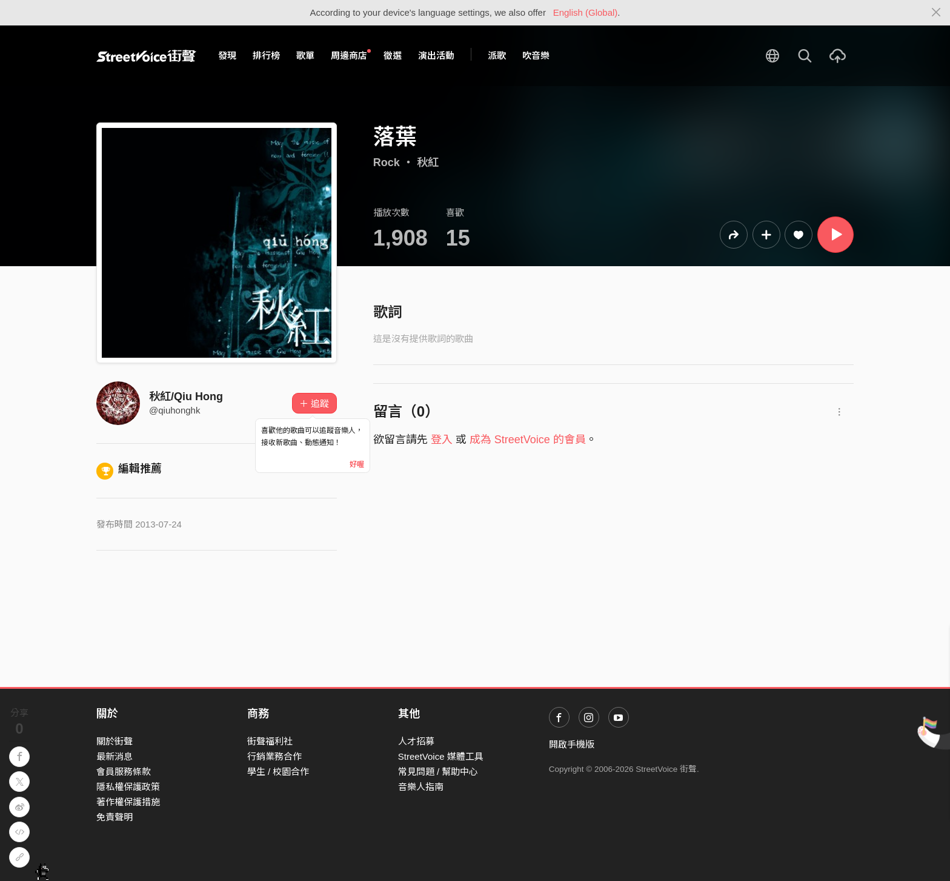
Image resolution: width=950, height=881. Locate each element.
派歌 (497, 55)
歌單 (305, 55)
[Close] (936, 12)
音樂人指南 (420, 787)
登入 (442, 440)
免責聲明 (114, 817)
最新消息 (114, 756)
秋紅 (428, 162)
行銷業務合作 (274, 756)
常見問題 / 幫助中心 (438, 771)
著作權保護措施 (128, 802)
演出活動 (436, 55)
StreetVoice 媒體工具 (440, 756)
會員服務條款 (123, 771)
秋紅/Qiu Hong (186, 396)
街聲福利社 (270, 741)
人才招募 (416, 741)
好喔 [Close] (357, 464)
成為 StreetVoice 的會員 (528, 440)
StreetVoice (146, 56)
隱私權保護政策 (128, 787)
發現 (227, 55)
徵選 (393, 55)
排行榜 (266, 55)
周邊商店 (351, 55)
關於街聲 (114, 741)
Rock (386, 162)
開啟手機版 (571, 744)
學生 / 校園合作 (278, 771)
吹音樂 (536, 55)
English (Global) (585, 12)
